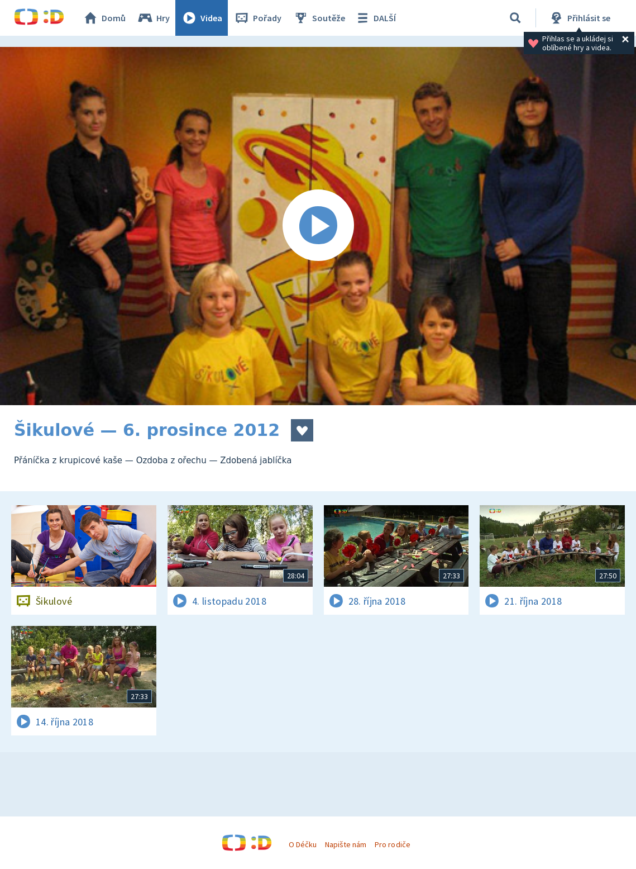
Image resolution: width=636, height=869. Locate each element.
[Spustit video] (318, 226)
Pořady (257, 18)
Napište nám (345, 844)
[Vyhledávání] (515, 18)
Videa (201, 18)
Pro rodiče (392, 844)
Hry (153, 18)
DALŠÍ (375, 18)
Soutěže (319, 18)
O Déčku (303, 844)
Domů (104, 18)
